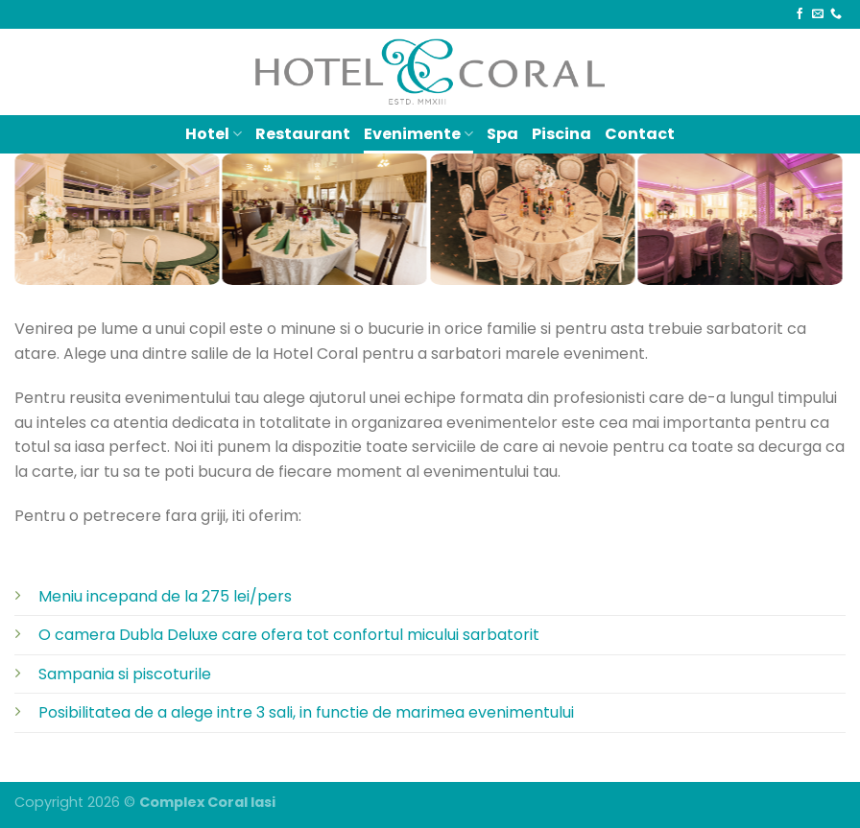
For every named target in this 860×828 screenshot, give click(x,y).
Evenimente (418, 134)
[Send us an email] (818, 14)
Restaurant (302, 134)
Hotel (213, 134)
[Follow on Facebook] (799, 14)
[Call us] (836, 14)
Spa (502, 134)
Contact (640, 134)
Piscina (561, 134)
